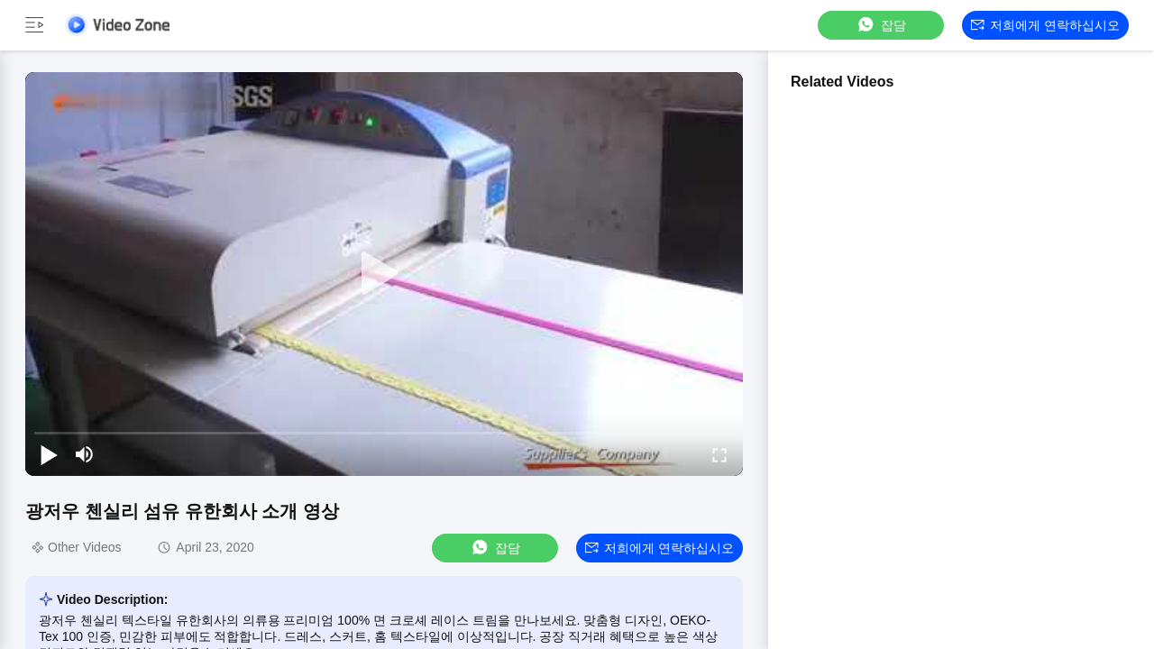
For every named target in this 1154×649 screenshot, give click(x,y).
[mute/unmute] (85, 454)
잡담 (881, 24)
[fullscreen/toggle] (719, 454)
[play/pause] (49, 454)
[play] (384, 274)
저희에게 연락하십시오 (1045, 25)
